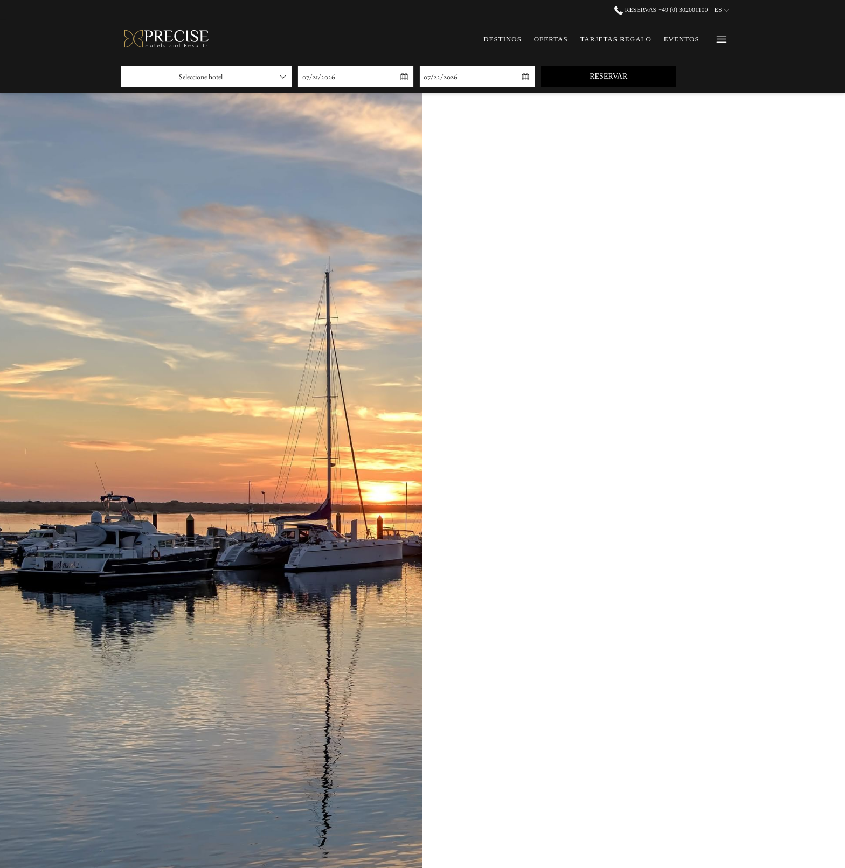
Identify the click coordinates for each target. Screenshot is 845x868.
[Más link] (717, 39)
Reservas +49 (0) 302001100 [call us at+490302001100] (661, 9)
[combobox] (206, 76)
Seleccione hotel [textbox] (201, 76)
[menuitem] (502, 39)
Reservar (633, 75)
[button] (351, 76)
